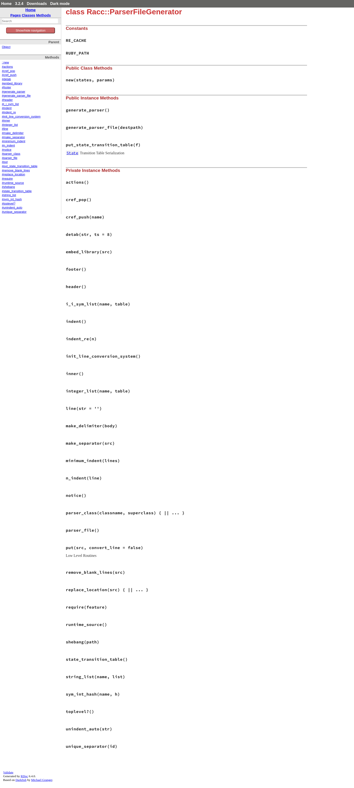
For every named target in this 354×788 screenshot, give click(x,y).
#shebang (8, 187)
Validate (8, 772)
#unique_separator (14, 212)
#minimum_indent (13, 141)
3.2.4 (19, 4)
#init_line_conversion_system (21, 116)
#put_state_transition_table (19, 166)
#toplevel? (8, 203)
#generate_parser (13, 91)
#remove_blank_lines (16, 170)
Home (6, 4)
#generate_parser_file (16, 95)
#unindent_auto (12, 207)
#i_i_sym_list (10, 104)
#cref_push (9, 75)
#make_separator (13, 137)
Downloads (37, 4)
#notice (7, 149)
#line (5, 129)
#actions (7, 66)
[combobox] (30, 21)
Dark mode (60, 4)
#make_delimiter (12, 133)
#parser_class (11, 153)
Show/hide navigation (31, 30)
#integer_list (10, 125)
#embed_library (12, 83)
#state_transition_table (17, 191)
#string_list (9, 195)
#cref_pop (8, 71)
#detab (6, 79)
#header (7, 100)
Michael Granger (41, 780)
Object (6, 47)
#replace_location (13, 174)
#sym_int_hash (12, 199)
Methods (43, 15)
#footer (6, 87)
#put (5, 162)
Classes (28, 15)
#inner (6, 120)
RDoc (24, 776)
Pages (15, 15)
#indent (7, 108)
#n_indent (8, 145)
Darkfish (21, 780)
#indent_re (9, 112)
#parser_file (9, 158)
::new (5, 62)
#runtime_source (13, 183)
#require (7, 178)
